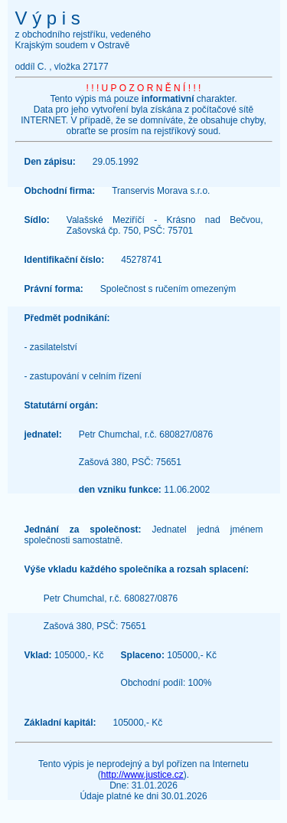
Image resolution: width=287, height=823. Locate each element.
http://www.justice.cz (142, 774)
